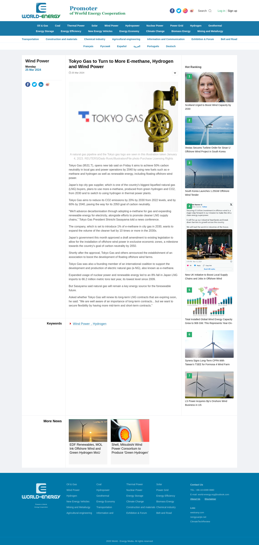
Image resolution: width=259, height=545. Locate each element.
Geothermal (215, 25)
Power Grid (176, 25)
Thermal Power (76, 25)
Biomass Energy (181, 31)
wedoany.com (197, 512)
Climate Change (155, 31)
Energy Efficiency (71, 31)
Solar (94, 25)
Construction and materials (61, 39)
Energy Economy (129, 31)
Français (88, 46)
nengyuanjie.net (198, 517)
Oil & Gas (42, 25)
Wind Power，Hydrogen (89, 324)
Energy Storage (45, 31)
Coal (57, 25)
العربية (136, 46)
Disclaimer (210, 499)
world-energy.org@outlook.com (213, 494)
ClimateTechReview (200, 521)
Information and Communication (166, 39)
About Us (195, 499)
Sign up (232, 10)
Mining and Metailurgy (210, 31)
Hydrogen (195, 25)
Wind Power (111, 25)
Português (153, 46)
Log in (221, 10)
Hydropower (132, 25)
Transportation (30, 39)
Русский (105, 46)
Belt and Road (229, 39)
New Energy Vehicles (100, 31)
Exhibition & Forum (202, 39)
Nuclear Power (155, 25)
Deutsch (171, 46)
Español (121, 46)
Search (202, 10)
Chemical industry (94, 39)
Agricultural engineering (126, 39)
